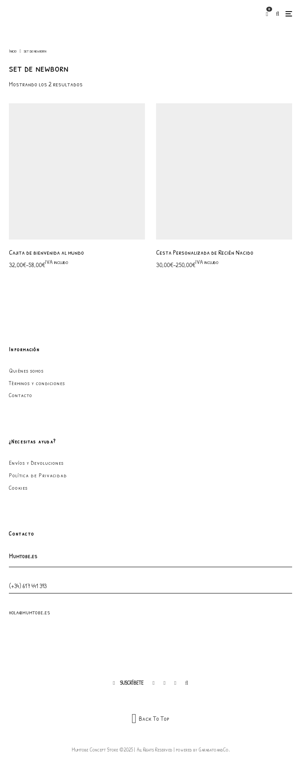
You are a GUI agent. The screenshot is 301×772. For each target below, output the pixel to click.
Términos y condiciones (37, 383)
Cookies (18, 488)
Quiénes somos (26, 370)
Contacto (20, 395)
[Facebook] (153, 683)
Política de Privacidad (38, 475)
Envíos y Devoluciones (36, 463)
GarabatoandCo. (214, 749)
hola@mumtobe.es (29, 612)
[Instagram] (164, 683)
